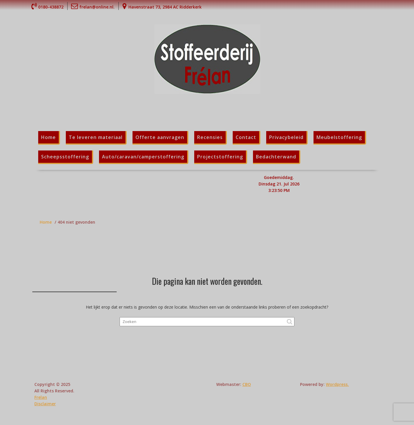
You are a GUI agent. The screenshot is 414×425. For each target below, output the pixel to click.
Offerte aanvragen (159, 137)
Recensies (210, 137)
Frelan (40, 397)
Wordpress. (337, 384)
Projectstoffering (220, 156)
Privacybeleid (286, 137)
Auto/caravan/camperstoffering (143, 156)
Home (48, 137)
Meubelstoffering (339, 137)
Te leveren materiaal (96, 137)
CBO (246, 384)
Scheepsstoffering (65, 156)
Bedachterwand (276, 156)
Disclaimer (45, 403)
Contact (246, 137)
